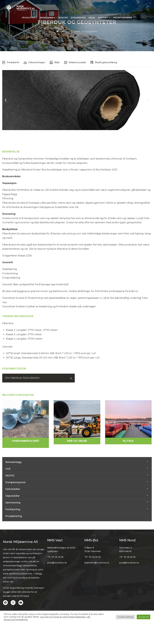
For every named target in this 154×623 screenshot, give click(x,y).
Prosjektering (13, 516)
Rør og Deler (77, 440)
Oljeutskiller (12, 495)
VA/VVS (9, 475)
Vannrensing (12, 502)
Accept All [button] (143, 617)
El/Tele (128, 440)
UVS (7, 468)
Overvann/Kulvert (26, 440)
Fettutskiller (12, 489)
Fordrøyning (12, 509)
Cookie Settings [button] (125, 617)
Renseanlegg (13, 462)
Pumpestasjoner (15, 482)
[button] (6, 100)
